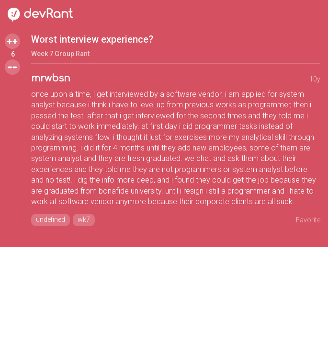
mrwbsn (50, 78)
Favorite (308, 220)
